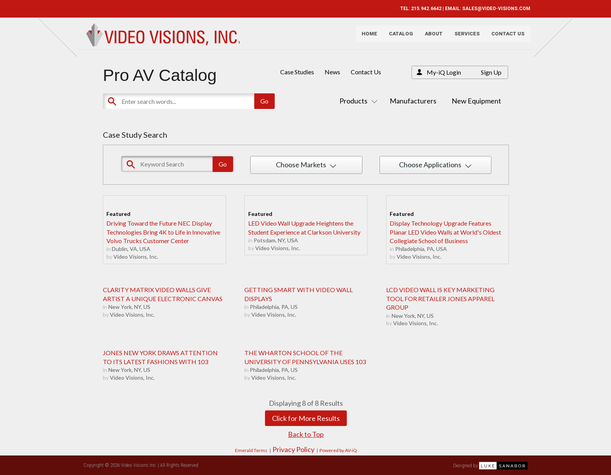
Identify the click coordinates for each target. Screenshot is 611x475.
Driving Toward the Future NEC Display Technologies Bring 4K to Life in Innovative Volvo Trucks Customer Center (163, 231)
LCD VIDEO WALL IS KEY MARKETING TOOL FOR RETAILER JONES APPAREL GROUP (440, 298)
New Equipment (476, 100)
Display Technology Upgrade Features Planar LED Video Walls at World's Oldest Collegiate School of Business (445, 231)
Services (464, 37)
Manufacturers (413, 100)
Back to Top (306, 434)
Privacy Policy (293, 449)
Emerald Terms (251, 450)
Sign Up (491, 72)
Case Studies (297, 71)
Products (356, 100)
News (332, 71)
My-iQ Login (444, 72)
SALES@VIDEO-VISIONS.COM (493, 8)
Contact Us (505, 37)
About (431, 37)
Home (366, 37)
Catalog (398, 37)
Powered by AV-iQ (338, 450)
